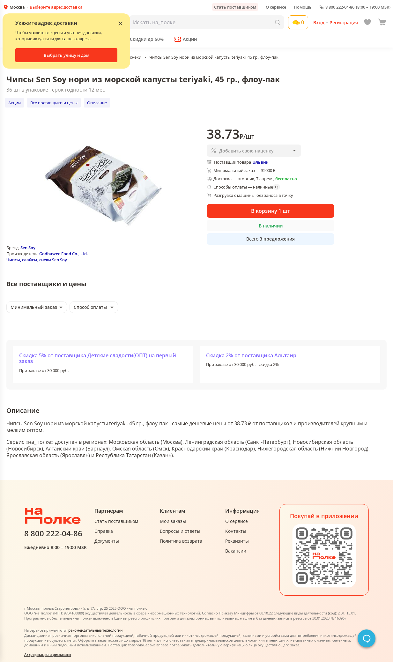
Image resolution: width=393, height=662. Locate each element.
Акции (14, 103)
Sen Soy (27, 247)
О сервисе (276, 7)
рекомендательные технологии (95, 630)
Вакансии (235, 551)
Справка (103, 531)
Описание (97, 103)
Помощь (303, 7)
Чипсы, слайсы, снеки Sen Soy (36, 260)
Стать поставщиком (235, 7)
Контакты (235, 531)
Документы (106, 541)
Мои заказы (173, 521)
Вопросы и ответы (180, 531)
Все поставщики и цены (54, 103)
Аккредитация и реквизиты (47, 654)
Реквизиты (237, 541)
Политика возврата (181, 541)
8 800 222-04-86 (339, 7)
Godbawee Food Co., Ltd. (63, 254)
